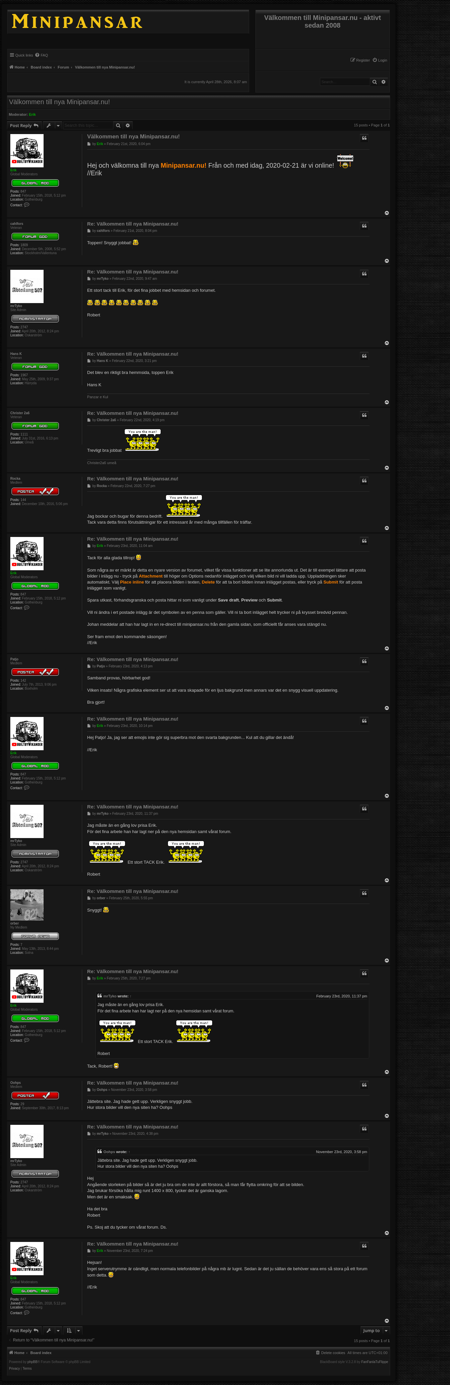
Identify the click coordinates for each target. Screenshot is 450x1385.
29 (22, 1104)
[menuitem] (379, 60)
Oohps (15, 1083)
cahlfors (16, 224)
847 (23, 191)
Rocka (15, 478)
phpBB (33, 1362)
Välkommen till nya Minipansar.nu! (59, 101)
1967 (24, 375)
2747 (24, 327)
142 (23, 680)
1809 (24, 245)
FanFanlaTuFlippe (374, 1362)
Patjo (14, 659)
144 (23, 500)
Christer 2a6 (20, 413)
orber (14, 923)
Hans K (16, 354)
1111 (24, 434)
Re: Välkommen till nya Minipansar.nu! (132, 224)
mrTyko (16, 306)
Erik (32, 114)
